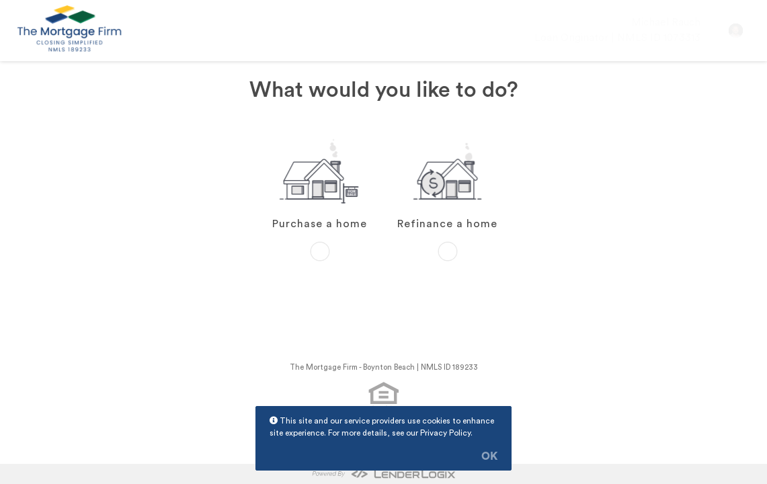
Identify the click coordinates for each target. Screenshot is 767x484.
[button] (736, 30)
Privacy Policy (445, 433)
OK (489, 456)
